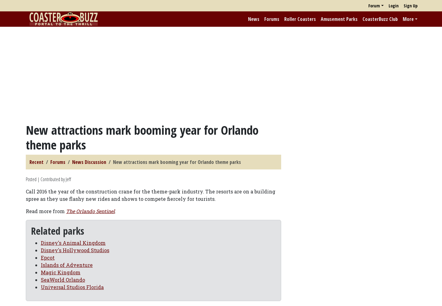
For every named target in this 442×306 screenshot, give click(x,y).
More (408, 19)
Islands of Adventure (67, 265)
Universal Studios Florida (72, 287)
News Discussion (89, 162)
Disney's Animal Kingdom (73, 243)
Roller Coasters (300, 19)
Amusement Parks (339, 19)
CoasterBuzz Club (380, 19)
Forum (374, 6)
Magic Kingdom (60, 272)
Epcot (48, 257)
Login (394, 6)
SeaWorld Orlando (63, 279)
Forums (271, 19)
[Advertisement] (221, 75)
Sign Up (410, 6)
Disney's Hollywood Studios (75, 250)
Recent (36, 162)
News (253, 19)
